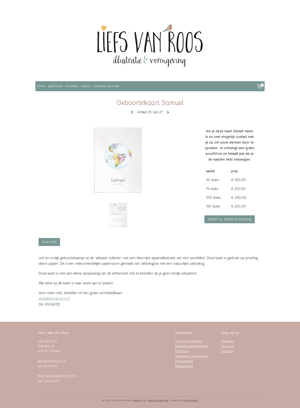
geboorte (55, 86)
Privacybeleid (184, 361)
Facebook (228, 346)
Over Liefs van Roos (188, 341)
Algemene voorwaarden (191, 356)
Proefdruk (182, 351)
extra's (86, 86)
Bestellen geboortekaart (191, 346)
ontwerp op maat (106, 86)
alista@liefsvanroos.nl (54, 298)
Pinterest (227, 351)
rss (144, 400)
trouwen (72, 86)
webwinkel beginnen (158, 400)
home (41, 86)
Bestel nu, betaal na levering (229, 219)
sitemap (137, 400)
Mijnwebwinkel (190, 400)
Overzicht (49, 242)
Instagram (227, 341)
